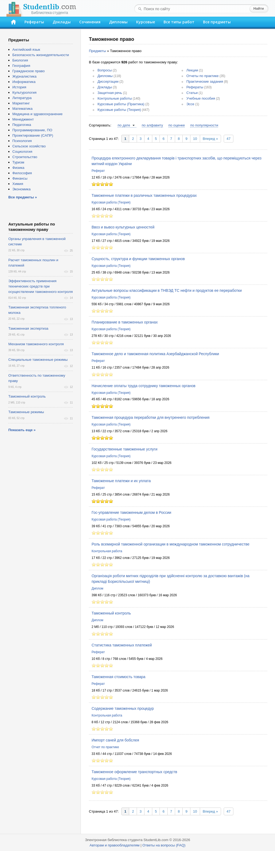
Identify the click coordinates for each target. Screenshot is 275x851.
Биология (20, 60)
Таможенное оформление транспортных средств (134, 772)
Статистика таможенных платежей (122, 645)
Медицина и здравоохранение (37, 114)
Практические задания (204, 81)
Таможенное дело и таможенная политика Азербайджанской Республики (155, 354)
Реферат (98, 171)
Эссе (190, 104)
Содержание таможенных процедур (123, 708)
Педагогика (21, 125)
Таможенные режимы (26, 412)
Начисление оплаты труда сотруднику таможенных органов (144, 386)
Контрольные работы (114, 98)
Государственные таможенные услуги (124, 449)
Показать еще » (21, 430)
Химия (17, 184)
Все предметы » (22, 197)
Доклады (62, 21)
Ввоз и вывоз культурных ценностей (123, 227)
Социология (22, 152)
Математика (22, 109)
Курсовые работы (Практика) (120, 104)
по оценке (176, 125)
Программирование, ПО (32, 130)
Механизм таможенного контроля (36, 344)
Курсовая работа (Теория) (111, 202)
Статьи (192, 93)
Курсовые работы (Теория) (119, 110)
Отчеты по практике (202, 76)
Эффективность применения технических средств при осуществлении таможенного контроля (40, 286)
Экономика (21, 189)
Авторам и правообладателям (115, 845)
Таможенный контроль (111, 613)
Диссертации (107, 81)
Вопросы (104, 70)
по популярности (204, 125)
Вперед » (210, 139)
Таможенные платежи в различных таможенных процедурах (144, 195)
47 (229, 139)
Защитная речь (109, 93)
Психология (22, 141)
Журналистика (24, 76)
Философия (22, 173)
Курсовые (145, 21)
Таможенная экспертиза (28, 328)
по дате (124, 125)
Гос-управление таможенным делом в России (131, 512)
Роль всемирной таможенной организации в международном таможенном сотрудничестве (170, 544)
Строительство (24, 157)
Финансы (19, 178)
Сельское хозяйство (29, 146)
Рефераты (34, 21)
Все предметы (217, 21)
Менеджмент (23, 119)
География (21, 66)
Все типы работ (179, 21)
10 (195, 139)
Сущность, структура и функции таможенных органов (138, 259)
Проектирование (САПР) (32, 135)
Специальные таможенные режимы (38, 360)
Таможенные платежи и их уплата (121, 481)
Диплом (97, 588)
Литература (22, 98)
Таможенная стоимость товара (118, 677)
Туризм (18, 162)
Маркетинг (21, 103)
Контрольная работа (107, 551)
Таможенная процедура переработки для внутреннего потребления (150, 417)
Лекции (192, 70)
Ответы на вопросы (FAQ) (163, 845)
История (19, 87)
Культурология (24, 92)
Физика (18, 168)
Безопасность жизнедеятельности (40, 55)
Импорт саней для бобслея (115, 740)
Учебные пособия (200, 98)
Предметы (97, 51)
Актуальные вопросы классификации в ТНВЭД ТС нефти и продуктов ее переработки (167, 290)
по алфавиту (152, 125)
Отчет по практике (105, 747)
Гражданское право (28, 71)
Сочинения (89, 21)
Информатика (23, 82)
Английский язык (26, 50)
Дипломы (118, 21)
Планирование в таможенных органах (125, 322)
